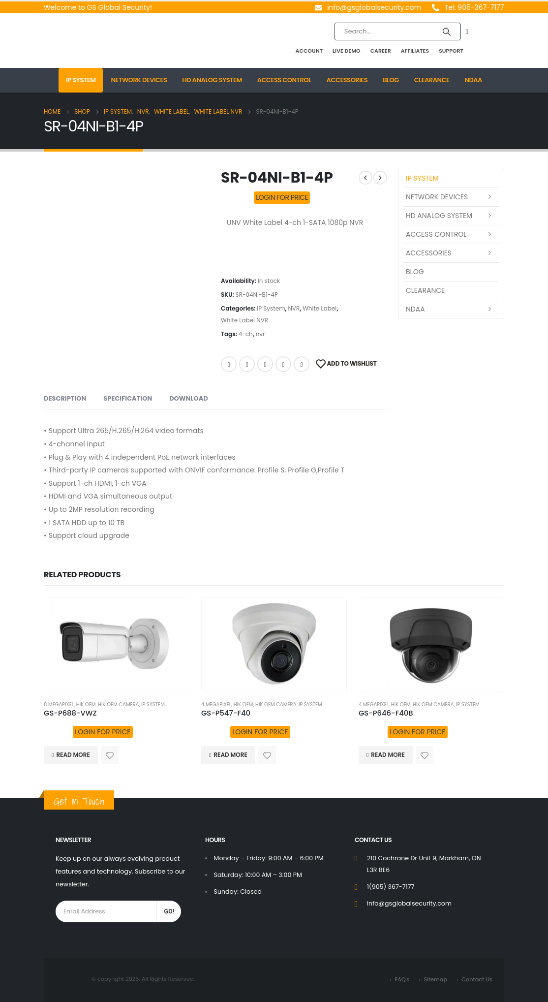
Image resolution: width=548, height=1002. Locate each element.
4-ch (246, 334)
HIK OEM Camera (118, 704)
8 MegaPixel (59, 704)
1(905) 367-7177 (390, 886)
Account (309, 51)
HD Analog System (212, 80)
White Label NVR (244, 320)
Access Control (284, 80)
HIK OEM (86, 704)
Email (301, 364)
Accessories (347, 80)
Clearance (432, 80)
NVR (294, 308)
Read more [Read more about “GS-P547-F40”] (230, 755)
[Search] (446, 31)
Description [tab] (65, 398)
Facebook (229, 364)
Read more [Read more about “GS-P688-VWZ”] (73, 755)
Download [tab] (188, 398)
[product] (116, 645)
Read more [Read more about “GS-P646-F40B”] (387, 755)
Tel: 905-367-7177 (474, 7)
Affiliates (415, 51)
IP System (80, 80)
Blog (391, 80)
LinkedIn (265, 364)
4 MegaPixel (216, 704)
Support (451, 51)
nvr (260, 334)
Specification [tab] (127, 398)
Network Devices (139, 80)
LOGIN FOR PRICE (282, 197)
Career (380, 51)
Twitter (247, 364)
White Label (319, 308)
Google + (283, 364)
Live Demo (347, 51)
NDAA (473, 80)
